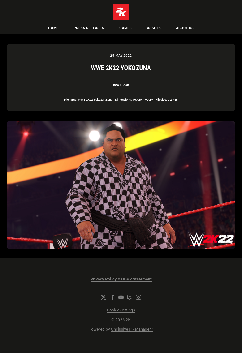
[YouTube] (121, 297)
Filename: (70, 99)
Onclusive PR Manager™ (132, 329)
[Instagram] (138, 297)
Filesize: (161, 99)
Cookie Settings (121, 310)
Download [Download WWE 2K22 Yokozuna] (121, 85)
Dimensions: (123, 99)
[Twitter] (103, 297)
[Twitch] (129, 297)
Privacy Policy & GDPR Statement (121, 279)
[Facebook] (112, 297)
